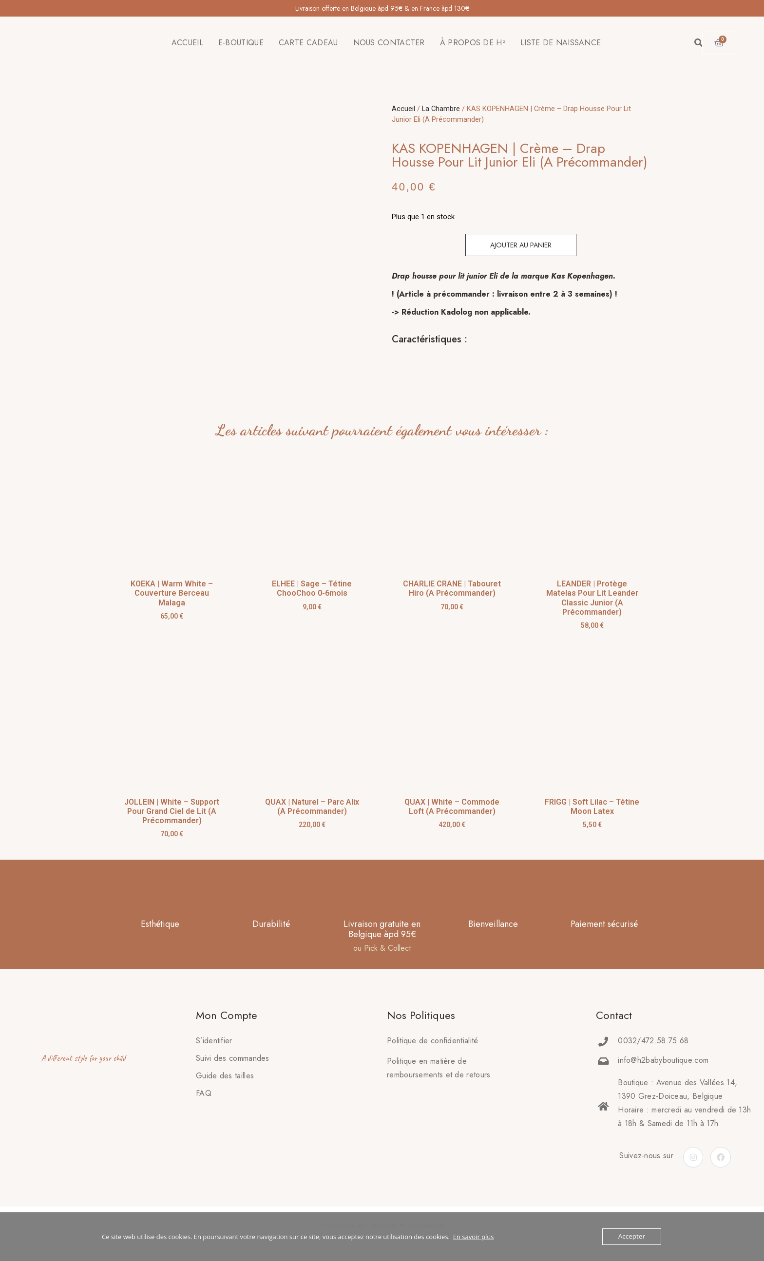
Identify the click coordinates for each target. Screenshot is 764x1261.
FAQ (203, 1093)
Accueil (403, 108)
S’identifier (214, 1040)
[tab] (392, 364)
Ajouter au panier (521, 245)
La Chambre (441, 108)
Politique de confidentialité (432, 1040)
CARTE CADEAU (308, 42)
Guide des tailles (225, 1075)
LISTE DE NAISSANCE (560, 42)
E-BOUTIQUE (241, 42)
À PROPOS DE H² (472, 42)
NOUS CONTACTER (389, 42)
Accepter (632, 1236)
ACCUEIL (187, 42)
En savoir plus (473, 1236)
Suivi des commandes (232, 1058)
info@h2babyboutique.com (663, 1060)
